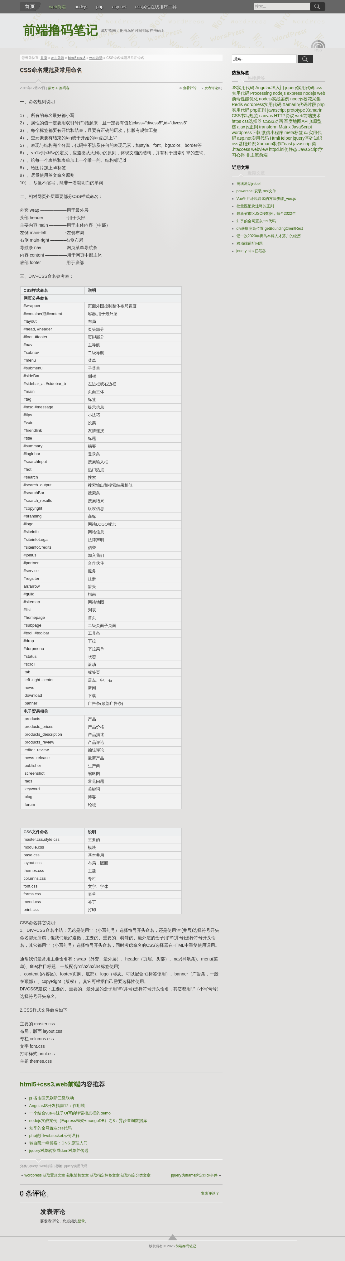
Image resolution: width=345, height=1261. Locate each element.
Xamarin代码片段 (299, 104)
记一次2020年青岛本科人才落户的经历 (269, 236)
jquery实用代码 (75, 1166)
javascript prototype (286, 110)
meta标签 (294, 132)
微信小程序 (272, 132)
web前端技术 (308, 115)
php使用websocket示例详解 (54, 1135)
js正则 (252, 126)
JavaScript (302, 126)
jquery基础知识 (307, 138)
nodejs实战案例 (274, 98)
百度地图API (296, 121)
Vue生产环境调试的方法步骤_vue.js (266, 198)
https (236, 121)
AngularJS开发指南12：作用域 (57, 1105)
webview (259, 149)
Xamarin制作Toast (274, 143)
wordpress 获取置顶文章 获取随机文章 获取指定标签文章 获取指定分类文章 (88, 1175)
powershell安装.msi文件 (256, 191)
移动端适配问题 (250, 243)
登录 (81, 1221)
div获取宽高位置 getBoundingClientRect (270, 228)
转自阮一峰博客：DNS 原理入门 (58, 1143)
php (99, 6)
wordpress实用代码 (263, 104)
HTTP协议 (284, 115)
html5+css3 (76, 58)
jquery (33, 1166)
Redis (237, 104)
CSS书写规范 (245, 115)
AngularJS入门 (269, 87)
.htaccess (241, 149)
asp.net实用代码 (253, 138)
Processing (261, 93)
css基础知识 (244, 143)
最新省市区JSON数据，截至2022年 (266, 213)
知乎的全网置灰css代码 (50, 1128)
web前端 (57, 6)
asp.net (119, 6)
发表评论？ (210, 1193)
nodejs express (287, 93)
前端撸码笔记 (60, 30)
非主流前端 (257, 154)
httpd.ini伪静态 (283, 149)
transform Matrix (274, 126)
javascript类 (304, 143)
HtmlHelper (281, 138)
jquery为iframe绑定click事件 (194, 1175)
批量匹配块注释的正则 (255, 206)
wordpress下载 (246, 132)
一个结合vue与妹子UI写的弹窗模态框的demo (70, 1113)
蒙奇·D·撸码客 (58, 88)
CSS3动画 (273, 121)
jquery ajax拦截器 (251, 251)
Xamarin (314, 110)
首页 (30, 6)
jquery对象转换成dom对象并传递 (59, 1150)
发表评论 (211, 88)
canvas (266, 115)
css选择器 (252, 121)
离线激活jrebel (249, 183)
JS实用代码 (243, 87)
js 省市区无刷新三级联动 (51, 1098)
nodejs (80, 6)
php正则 (258, 110)
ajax (241, 126)
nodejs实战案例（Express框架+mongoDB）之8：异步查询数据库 (88, 1120)
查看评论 (190, 88)
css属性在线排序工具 (156, 6)
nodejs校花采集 (305, 98)
